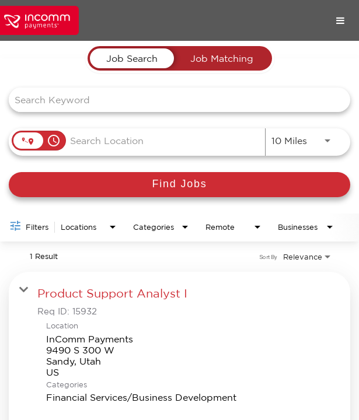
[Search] (179, 184)
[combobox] (174, 99)
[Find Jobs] (179, 184)
